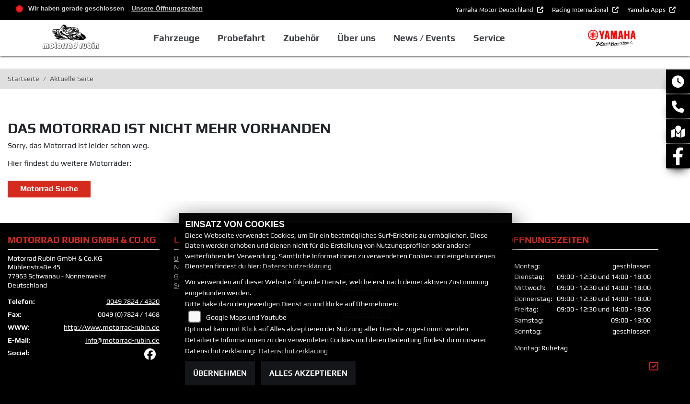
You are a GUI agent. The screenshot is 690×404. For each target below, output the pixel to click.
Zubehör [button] (301, 38)
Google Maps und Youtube (246, 317)
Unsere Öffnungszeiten (167, 8)
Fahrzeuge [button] (176, 38)
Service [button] (489, 38)
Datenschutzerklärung (297, 266)
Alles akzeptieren (308, 373)
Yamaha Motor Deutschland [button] (495, 9)
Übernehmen (220, 373)
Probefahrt (241, 38)
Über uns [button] (356, 38)
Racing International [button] (581, 9)
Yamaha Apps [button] (647, 9)
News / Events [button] (424, 38)
